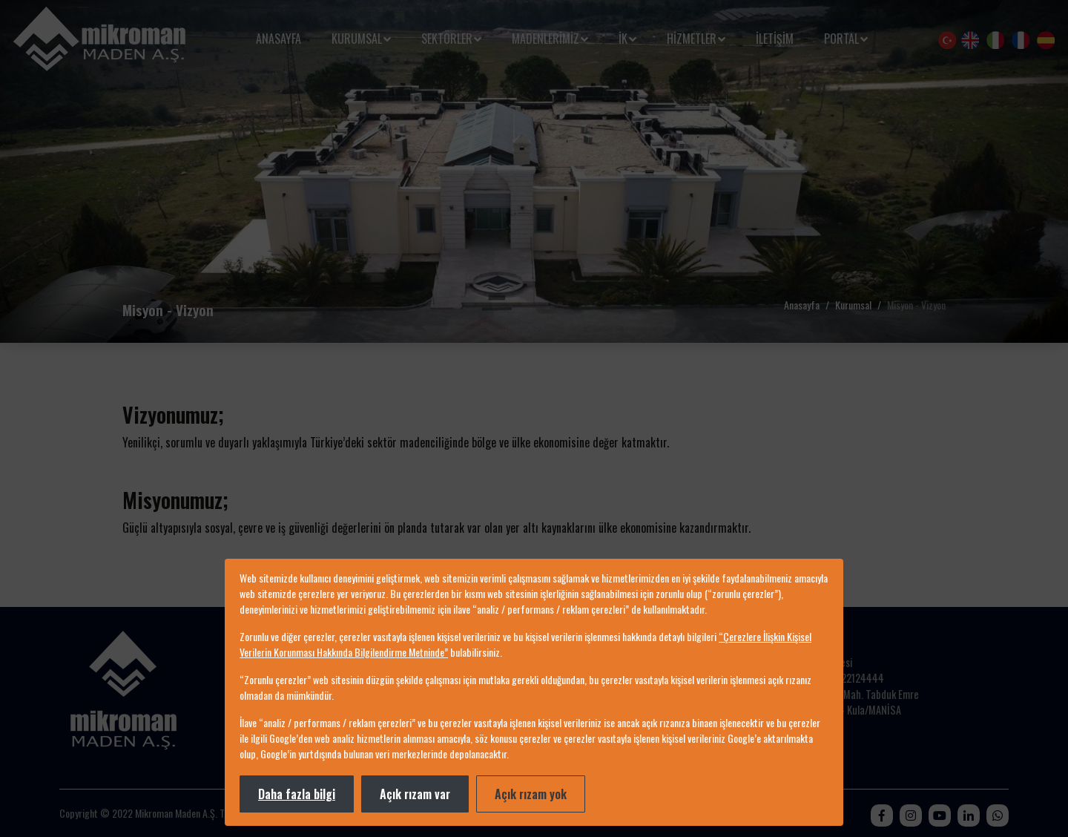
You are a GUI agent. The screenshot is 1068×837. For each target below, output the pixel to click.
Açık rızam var (415, 794)
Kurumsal (357, 38)
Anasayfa (278, 38)
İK (623, 38)
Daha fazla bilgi (296, 794)
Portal (841, 38)
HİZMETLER (691, 38)
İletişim (775, 38)
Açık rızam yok (531, 794)
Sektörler (446, 38)
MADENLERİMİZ (545, 38)
